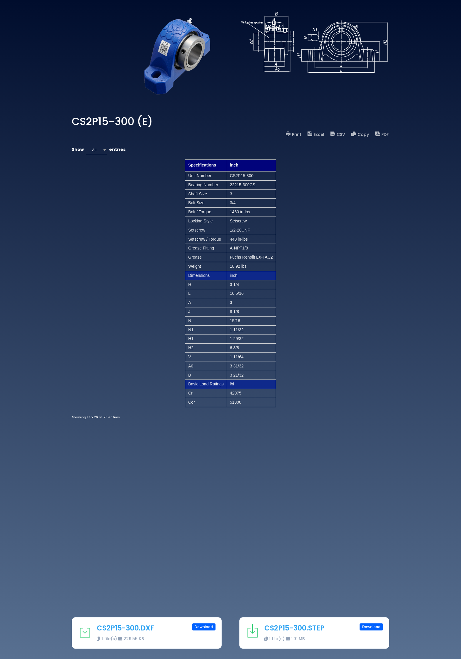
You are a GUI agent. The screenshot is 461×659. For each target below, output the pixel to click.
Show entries (99, 150)
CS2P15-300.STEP (294, 628)
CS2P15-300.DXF (125, 628)
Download (204, 626)
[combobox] (96, 150)
